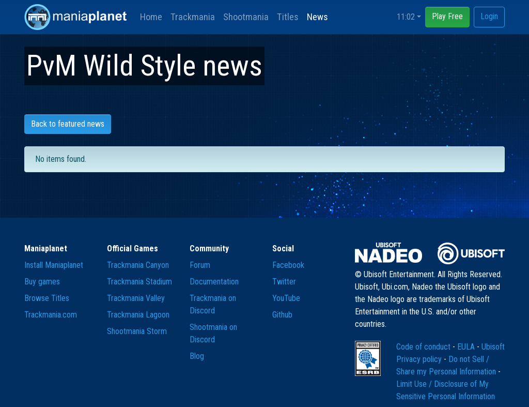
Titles (288, 16)
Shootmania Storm (137, 331)
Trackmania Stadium (139, 282)
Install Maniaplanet (53, 265)
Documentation (214, 282)
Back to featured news (67, 124)
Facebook (288, 265)
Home (151, 16)
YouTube (286, 298)
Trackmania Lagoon (138, 315)
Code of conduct (424, 347)
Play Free (447, 16)
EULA (467, 347)
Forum (200, 265)
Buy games (42, 282)
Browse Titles (46, 298)
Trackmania (192, 16)
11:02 (406, 17)
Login (489, 16)
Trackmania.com (50, 315)
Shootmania (246, 16)
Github (282, 315)
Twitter (284, 282)
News (317, 16)
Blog (197, 356)
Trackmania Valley (136, 298)
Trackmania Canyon (138, 265)
